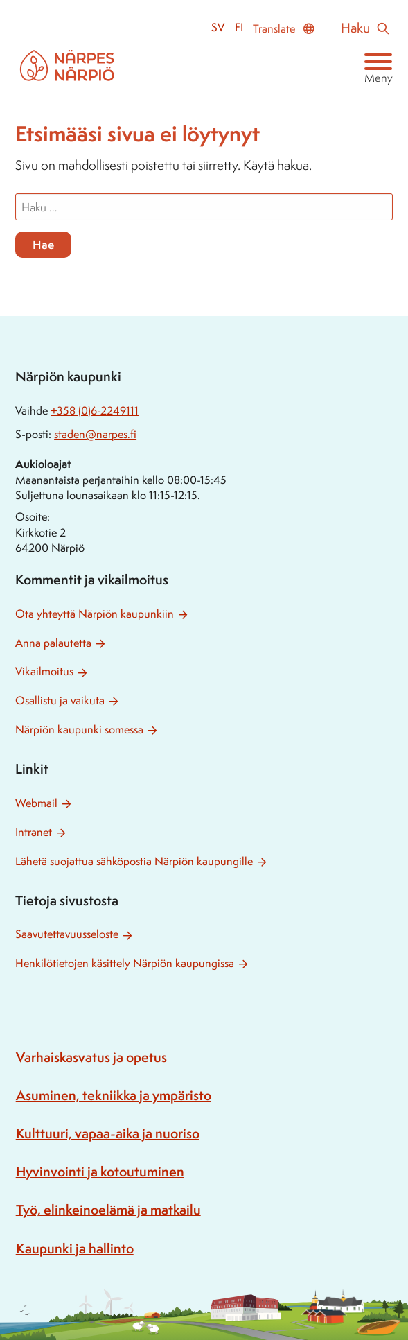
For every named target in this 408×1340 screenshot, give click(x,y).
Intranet (33, 832)
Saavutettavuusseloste (66, 934)
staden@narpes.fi (95, 434)
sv (217, 27)
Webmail (36, 803)
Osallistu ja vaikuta (60, 700)
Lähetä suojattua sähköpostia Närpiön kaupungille (134, 861)
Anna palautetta (53, 643)
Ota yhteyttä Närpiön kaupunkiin (94, 614)
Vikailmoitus (44, 671)
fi (239, 27)
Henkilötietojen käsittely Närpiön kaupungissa (124, 963)
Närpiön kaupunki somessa (79, 729)
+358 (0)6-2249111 (95, 410)
